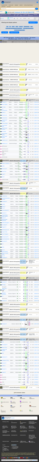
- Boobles (31, 438)
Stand (37, 41)
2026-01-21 (36, 213)
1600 (26, 79)
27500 (27, 160)
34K (14, 329)
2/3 (25, 85)
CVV (2, 243)
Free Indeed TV (4, 344)
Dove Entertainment (5, 239)
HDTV (13, 26)
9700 (27, 261)
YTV (2, 296)
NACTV (3, 176)
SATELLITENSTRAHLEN (28, 5)
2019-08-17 (36, 342)
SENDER (16, 5)
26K (14, 100)
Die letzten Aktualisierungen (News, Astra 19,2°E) (32, 427)
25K (14, 160)
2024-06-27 (36, 298)
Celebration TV (4, 357)
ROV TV (3, 249)
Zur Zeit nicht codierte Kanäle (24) (23, 431)
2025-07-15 (36, 210)
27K (14, 183)
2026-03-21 (36, 220)
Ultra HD (21, 26)
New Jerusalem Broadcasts (4, 220)
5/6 (25, 69)
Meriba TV (4, 217)
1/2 (26, 273)
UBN (3, 342)
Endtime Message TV (5, 222)
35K (14, 339)
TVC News (3, 107)
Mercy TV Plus (4, 347)
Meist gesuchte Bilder (14, 441)
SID (26, 41)
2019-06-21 (36, 347)
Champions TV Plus (5, 360)
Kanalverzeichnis (23, 435)
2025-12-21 (36, 229)
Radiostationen (26, 26)
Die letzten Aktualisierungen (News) (5, 427)
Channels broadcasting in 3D (32, 442)
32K (14, 272)
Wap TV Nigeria (4, 104)
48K (14, 95)
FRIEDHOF (3, 6)
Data (31, 26)
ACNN (3, 247)
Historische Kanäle (6, 441)
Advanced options (33, 22)
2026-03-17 (36, 227)
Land (13, 41)
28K (14, 193)
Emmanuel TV (4, 168)
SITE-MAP (9, 6)
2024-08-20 (36, 176)
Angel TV (3, 174)
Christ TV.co (4, 171)
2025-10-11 (36, 215)
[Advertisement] (19, 54)
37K (14, 64)
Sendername (4, 41)
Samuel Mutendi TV (5, 210)
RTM (3, 353)
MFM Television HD (5, 229)
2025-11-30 (36, 363)
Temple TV (4, 372)
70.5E (1, 11)
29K (14, 267)
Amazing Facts (4, 117)
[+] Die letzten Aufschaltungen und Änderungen (14, 28)
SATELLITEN (11, 5)
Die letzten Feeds (15, 447)
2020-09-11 (36, 360)
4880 (27, 319)
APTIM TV (3, 365)
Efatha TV (3, 112)
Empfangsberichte (14, 435)
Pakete (30, 435)
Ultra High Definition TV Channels (24, 442)
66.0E (38, 11)
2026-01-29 (36, 217)
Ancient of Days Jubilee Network (5, 216)
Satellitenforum (14, 448)
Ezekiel (3, 166)
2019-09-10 (36, 344)
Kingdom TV (4, 227)
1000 (26, 74)
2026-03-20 (36, 224)
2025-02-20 (36, 102)
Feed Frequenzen (15, 446)
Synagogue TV (4, 257)
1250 (27, 272)
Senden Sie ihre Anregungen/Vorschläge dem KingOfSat (32, 422)
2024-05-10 (36, 179)
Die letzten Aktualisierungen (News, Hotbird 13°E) (23, 427)
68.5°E (31, 12)
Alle (7, 26)
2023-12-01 (36, 134)
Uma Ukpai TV (4, 224)
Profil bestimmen (14, 422)
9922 (27, 89)
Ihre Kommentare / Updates (20, 392)
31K (14, 277)
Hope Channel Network (4, 120)
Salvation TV (4, 213)
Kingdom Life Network (4, 350)
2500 (26, 94)
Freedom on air (4, 140)
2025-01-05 (36, 117)
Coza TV (3, 208)
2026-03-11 (36, 115)
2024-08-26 (36, 163)
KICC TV (3, 255)
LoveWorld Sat (4, 196)
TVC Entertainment (4, 110)
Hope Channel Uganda (4, 137)
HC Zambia (4, 131)
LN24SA (3, 204)
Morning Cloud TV (5, 236)
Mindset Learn (4, 115)
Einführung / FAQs (6, 421)
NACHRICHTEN (4, 5)
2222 (27, 314)
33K (14, 334)
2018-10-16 (36, 300)
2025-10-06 (36, 372)
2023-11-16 (36, 120)
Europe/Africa (17, 64)
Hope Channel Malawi (4, 134)
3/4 (26, 64)
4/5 (26, 90)
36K (14, 387)
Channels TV (4, 102)
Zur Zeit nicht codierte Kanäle (19, 30)
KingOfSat (34, 460)
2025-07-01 (36, 196)
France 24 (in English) (4, 289)
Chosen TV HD (4, 231)
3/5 (26, 183)
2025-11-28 (36, 350)
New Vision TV (4, 241)
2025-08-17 (36, 384)
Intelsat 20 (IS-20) (21, 12)
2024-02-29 (36, 112)
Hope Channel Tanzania (4, 129)
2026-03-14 (36, 357)
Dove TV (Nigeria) (5, 234)
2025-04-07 (36, 107)
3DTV (17, 26)
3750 (27, 63)
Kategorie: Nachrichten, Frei (5, 449)
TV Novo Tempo (5, 123)
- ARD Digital (32, 435)
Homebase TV (4, 201)
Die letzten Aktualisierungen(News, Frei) (14, 427)
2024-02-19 (36, 168)
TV (10, 26)
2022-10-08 (36, 284)
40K (14, 69)
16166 (27, 277)
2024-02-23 (36, 365)
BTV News (4, 284)
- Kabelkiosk (33, 436)
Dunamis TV (4, 363)
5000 (27, 309)
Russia (16, 69)
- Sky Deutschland (32, 437)
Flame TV (3, 206)
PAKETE (21, 5)
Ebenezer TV (4, 369)
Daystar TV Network (5, 163)
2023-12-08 (36, 148)
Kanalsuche (31, 430)
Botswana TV (4, 282)
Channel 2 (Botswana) (4, 293)
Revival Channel (5, 251)
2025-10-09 (36, 323)
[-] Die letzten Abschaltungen (28, 28)
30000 (26, 84)
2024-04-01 (36, 282)
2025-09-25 (36, 208)
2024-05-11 (36, 140)
